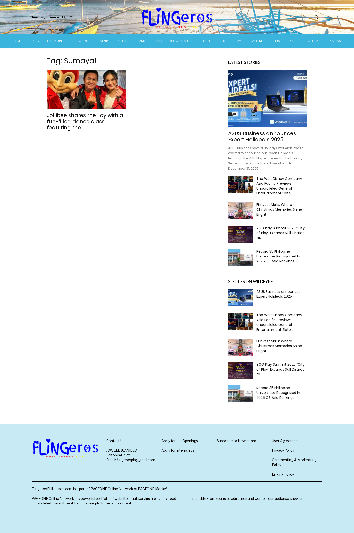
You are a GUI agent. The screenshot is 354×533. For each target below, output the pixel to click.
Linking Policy (283, 474)
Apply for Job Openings (179, 441)
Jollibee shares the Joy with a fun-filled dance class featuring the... (85, 121)
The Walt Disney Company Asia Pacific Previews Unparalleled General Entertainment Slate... (279, 186)
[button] (316, 17)
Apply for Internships (178, 450)
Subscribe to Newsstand (237, 441)
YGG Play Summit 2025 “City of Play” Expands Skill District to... (280, 233)
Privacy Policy (283, 450)
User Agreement (285, 441)
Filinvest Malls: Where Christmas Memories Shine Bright (279, 209)
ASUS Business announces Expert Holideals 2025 (262, 136)
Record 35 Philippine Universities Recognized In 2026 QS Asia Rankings (278, 256)
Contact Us (115, 441)
